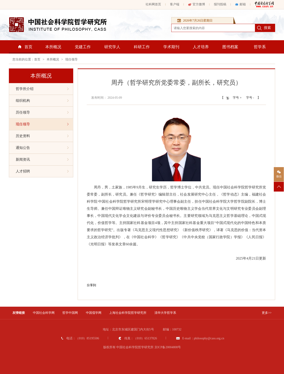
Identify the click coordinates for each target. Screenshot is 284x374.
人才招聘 (42, 171)
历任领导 (42, 112)
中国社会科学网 (44, 312)
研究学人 (112, 47)
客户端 (174, 4)
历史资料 (42, 136)
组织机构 (42, 100)
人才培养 (201, 47)
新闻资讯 (42, 159)
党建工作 (83, 47)
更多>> (267, 312)
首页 (25, 47)
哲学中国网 (70, 312)
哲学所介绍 (42, 89)
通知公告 (42, 148)
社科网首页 (153, 4)
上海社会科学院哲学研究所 (127, 312)
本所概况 (53, 47)
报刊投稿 (220, 4)
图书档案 (230, 47)
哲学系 (260, 47)
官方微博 (196, 4)
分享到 (91, 285)
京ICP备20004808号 (167, 347)
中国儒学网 (93, 312)
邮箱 (240, 4)
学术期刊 (171, 47)
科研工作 (142, 47)
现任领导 (71, 59)
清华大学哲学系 (165, 312)
